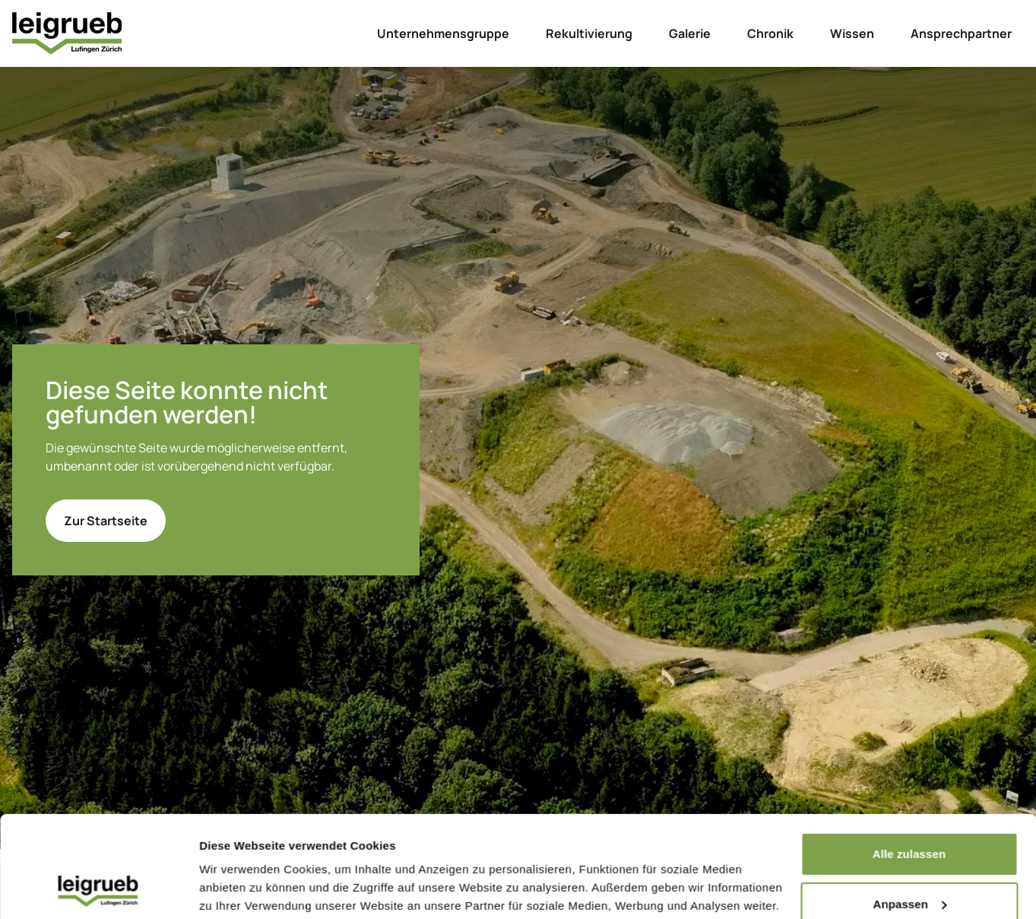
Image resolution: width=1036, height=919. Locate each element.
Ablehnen (908, 858)
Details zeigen (237, 889)
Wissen (852, 33)
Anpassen (910, 808)
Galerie (690, 33)
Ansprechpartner (961, 33)
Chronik (770, 33)
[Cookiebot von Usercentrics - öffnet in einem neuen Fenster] (98, 889)
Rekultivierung (589, 33)
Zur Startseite (105, 520)
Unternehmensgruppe (443, 33)
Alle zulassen (909, 759)
